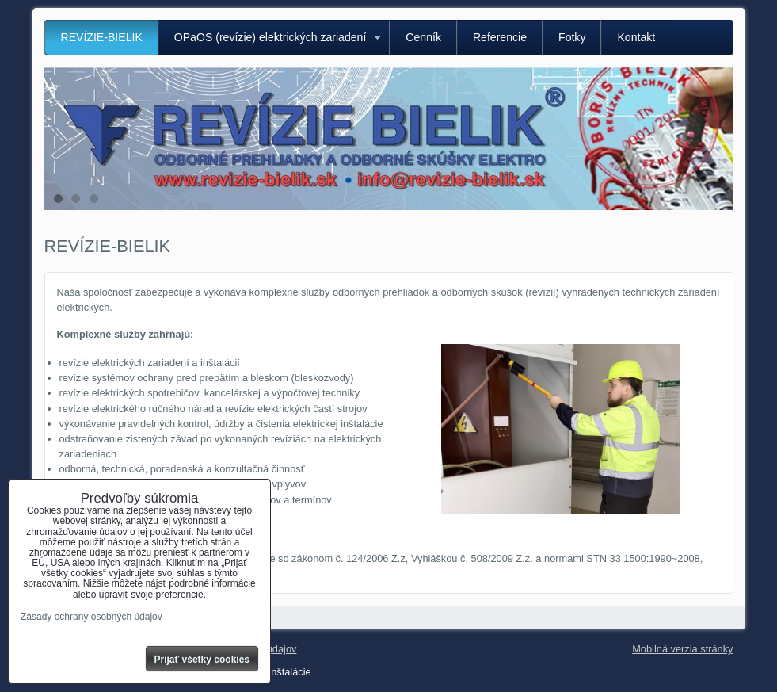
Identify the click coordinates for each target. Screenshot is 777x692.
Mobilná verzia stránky (682, 649)
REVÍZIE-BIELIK (102, 37)
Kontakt (636, 37)
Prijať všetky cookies (202, 659)
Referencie (500, 37)
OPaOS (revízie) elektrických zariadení (270, 37)
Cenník (423, 37)
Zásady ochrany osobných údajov (91, 616)
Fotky (571, 37)
